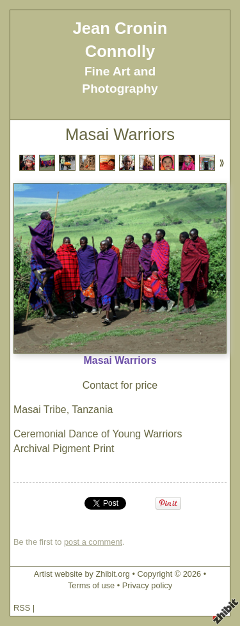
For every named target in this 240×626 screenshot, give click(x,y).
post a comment (93, 542)
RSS (21, 608)
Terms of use (91, 585)
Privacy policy (147, 585)
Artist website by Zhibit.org (82, 574)
